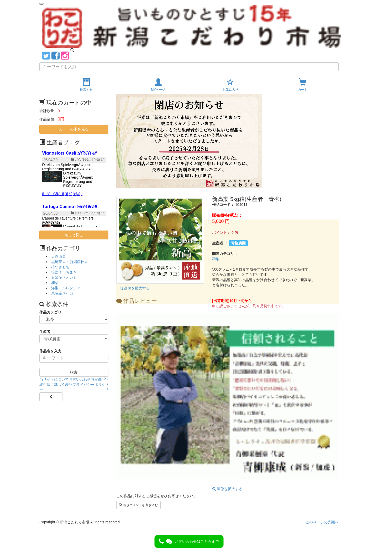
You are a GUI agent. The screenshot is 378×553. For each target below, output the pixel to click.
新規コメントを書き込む (138, 505)
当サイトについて (54, 379)
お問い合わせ (80, 379)
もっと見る (74, 235)
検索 (73, 372)
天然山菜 (58, 256)
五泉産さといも (64, 277)
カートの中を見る (73, 129)
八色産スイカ (62, 293)
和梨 (215, 259)
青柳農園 (238, 243)
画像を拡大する (135, 288)
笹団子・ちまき (64, 272)
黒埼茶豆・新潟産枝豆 (69, 262)
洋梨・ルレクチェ (66, 288)
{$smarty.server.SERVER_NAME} (73, 187)
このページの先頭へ (322, 522)
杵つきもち (60, 267)
